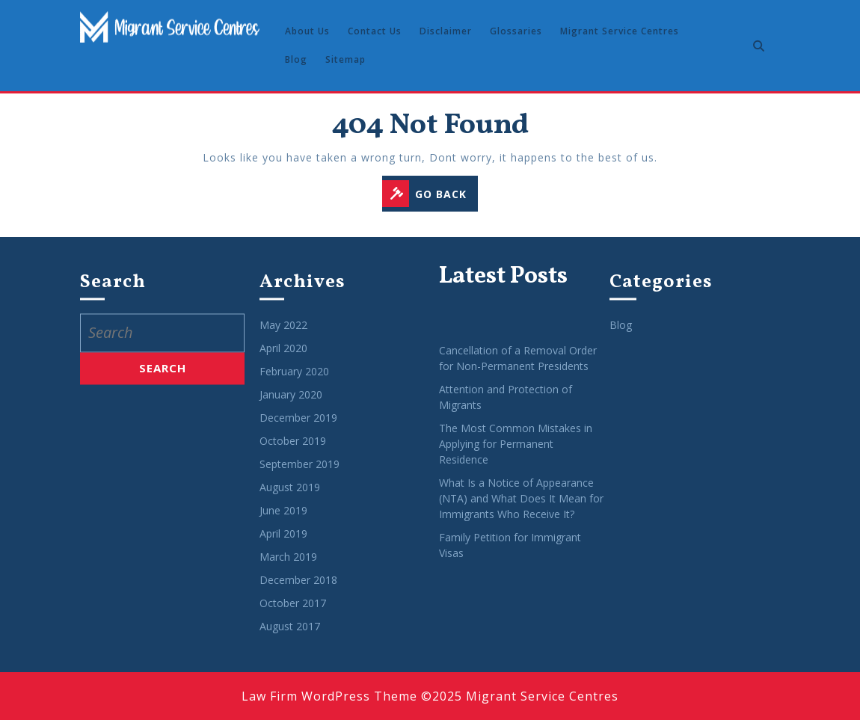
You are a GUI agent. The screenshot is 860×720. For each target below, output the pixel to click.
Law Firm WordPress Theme (329, 696)
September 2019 (299, 475)
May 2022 (283, 336)
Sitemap (345, 59)
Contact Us (375, 31)
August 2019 (289, 498)
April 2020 (283, 359)
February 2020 (294, 382)
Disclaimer (446, 31)
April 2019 (283, 545)
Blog (296, 59)
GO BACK (430, 194)
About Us (307, 31)
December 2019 (298, 429)
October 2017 (292, 614)
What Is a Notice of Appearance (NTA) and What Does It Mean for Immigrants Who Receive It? (521, 509)
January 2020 (290, 406)
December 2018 (298, 591)
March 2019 (288, 568)
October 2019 (292, 452)
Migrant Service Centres (619, 31)
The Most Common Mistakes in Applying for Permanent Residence (515, 454)
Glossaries (516, 31)
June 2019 (283, 521)
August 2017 (289, 637)
